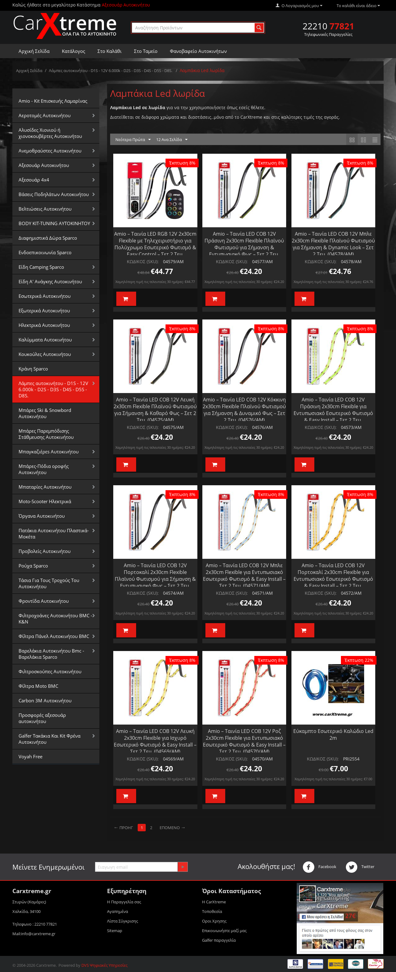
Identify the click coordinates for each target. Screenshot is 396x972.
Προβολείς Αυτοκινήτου (45, 551)
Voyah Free (30, 756)
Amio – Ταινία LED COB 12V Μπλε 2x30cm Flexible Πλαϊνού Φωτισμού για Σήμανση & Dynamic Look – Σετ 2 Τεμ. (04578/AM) (333, 244)
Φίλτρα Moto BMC (38, 686)
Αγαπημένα (117, 911)
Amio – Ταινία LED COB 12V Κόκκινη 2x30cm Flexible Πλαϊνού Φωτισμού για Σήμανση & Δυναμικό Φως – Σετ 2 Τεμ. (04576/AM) (244, 409)
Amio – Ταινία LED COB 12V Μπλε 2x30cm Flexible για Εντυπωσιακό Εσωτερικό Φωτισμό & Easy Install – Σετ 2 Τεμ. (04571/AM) (244, 575)
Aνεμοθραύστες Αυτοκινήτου (50, 151)
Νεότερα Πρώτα (133, 140)
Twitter (360, 867)
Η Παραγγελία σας (124, 902)
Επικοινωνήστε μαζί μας (224, 930)
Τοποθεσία (212, 911)
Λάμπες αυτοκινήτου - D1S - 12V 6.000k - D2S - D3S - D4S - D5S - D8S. (111, 70)
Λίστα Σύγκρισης (122, 921)
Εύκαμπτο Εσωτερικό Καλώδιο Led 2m (333, 734)
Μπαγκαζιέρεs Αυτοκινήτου (49, 451)
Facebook (319, 867)
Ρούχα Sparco (33, 566)
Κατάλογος (73, 51)
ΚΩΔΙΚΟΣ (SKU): (143, 261)
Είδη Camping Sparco (41, 267)
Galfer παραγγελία (219, 940)
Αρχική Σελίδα (34, 51)
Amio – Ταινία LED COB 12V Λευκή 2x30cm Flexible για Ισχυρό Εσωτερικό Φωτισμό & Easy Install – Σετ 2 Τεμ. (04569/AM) (155, 741)
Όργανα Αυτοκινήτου (42, 516)
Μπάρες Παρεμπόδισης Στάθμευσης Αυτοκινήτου (46, 434)
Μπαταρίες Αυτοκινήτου (45, 487)
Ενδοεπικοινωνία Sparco (45, 252)
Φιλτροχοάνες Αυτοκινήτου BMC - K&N (55, 618)
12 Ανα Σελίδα (171, 140)
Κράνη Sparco (33, 369)
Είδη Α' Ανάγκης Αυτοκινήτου (50, 281)
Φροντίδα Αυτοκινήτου (44, 601)
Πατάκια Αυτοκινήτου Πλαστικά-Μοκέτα (54, 533)
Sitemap (114, 930)
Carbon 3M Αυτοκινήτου (45, 700)
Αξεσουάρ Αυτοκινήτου (44, 165)
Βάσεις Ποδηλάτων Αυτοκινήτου (54, 194)
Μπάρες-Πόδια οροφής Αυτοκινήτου (44, 469)
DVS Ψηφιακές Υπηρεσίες (104, 965)
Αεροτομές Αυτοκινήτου (45, 115)
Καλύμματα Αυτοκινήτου (45, 339)
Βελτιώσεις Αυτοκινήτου (45, 209)
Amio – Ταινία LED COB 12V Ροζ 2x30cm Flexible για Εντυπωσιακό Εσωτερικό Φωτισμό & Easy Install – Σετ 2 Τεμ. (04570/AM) (244, 741)
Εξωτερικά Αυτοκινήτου (44, 310)
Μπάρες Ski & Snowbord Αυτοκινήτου (45, 413)
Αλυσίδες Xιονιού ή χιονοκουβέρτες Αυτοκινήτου (50, 133)
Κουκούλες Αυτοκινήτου (45, 354)
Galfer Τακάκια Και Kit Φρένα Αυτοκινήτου (49, 739)
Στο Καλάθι (109, 51)
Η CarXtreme (214, 902)
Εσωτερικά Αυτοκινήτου (45, 296)
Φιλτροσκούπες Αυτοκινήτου (50, 671)
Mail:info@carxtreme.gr (33, 933)
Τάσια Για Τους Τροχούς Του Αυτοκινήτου (49, 583)
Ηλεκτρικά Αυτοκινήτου (44, 325)
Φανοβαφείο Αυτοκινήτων (198, 51)
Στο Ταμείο (145, 51)
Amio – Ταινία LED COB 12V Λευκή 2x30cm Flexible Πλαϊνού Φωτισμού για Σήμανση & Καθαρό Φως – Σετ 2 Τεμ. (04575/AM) (155, 409)
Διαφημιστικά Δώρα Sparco (48, 238)
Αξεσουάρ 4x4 (34, 180)
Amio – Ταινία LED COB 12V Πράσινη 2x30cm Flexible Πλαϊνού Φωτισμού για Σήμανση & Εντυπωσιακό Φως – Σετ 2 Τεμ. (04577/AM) (244, 247)
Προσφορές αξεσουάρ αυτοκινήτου (42, 718)
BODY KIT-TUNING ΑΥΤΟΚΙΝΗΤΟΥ (54, 223)
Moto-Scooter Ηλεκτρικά (45, 501)
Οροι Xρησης (214, 921)
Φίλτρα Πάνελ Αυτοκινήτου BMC (54, 636)
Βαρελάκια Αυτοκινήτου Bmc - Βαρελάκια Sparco (51, 654)
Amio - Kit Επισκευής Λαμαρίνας (53, 101)
